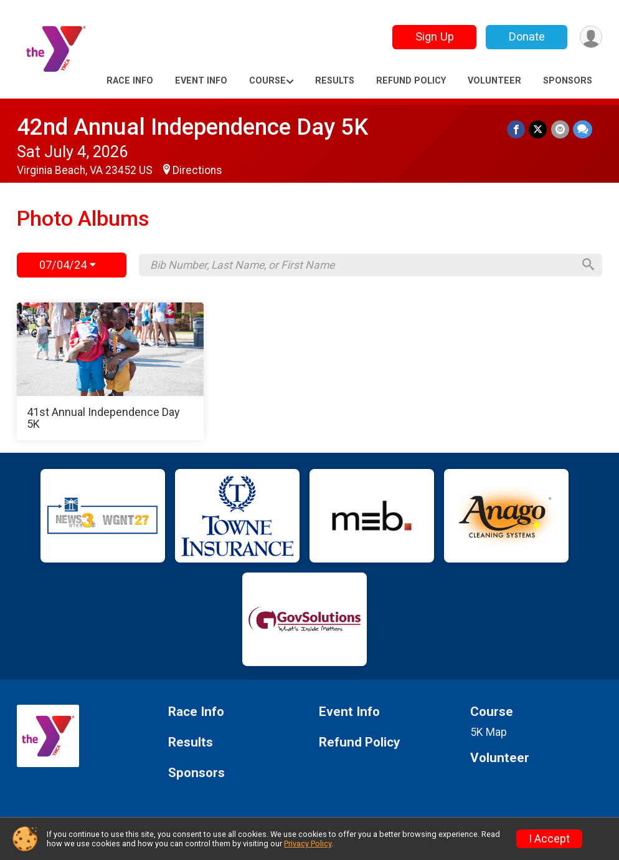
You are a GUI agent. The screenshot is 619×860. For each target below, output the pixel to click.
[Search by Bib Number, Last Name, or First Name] (361, 265)
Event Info (201, 80)
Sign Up (434, 36)
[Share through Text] (582, 129)
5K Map (488, 732)
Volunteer (494, 80)
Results (334, 80)
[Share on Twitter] (538, 129)
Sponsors (567, 80)
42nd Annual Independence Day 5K (192, 127)
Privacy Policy (307, 843)
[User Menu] (590, 37)
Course (267, 80)
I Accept (549, 839)
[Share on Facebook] (517, 129)
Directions (197, 170)
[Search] (587, 265)
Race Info (129, 80)
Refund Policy (411, 80)
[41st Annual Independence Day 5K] (110, 371)
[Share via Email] (560, 129)
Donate (526, 36)
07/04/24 (67, 264)
